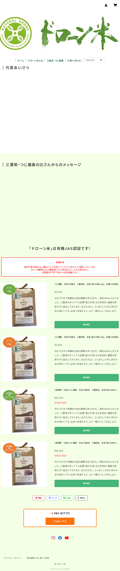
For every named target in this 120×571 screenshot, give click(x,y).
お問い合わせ (74, 60)
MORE (86, 324)
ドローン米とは (35, 60)
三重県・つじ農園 (55, 60)
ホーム (21, 60)
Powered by (60, 569)
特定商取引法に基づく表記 (37, 558)
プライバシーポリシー (13, 558)
